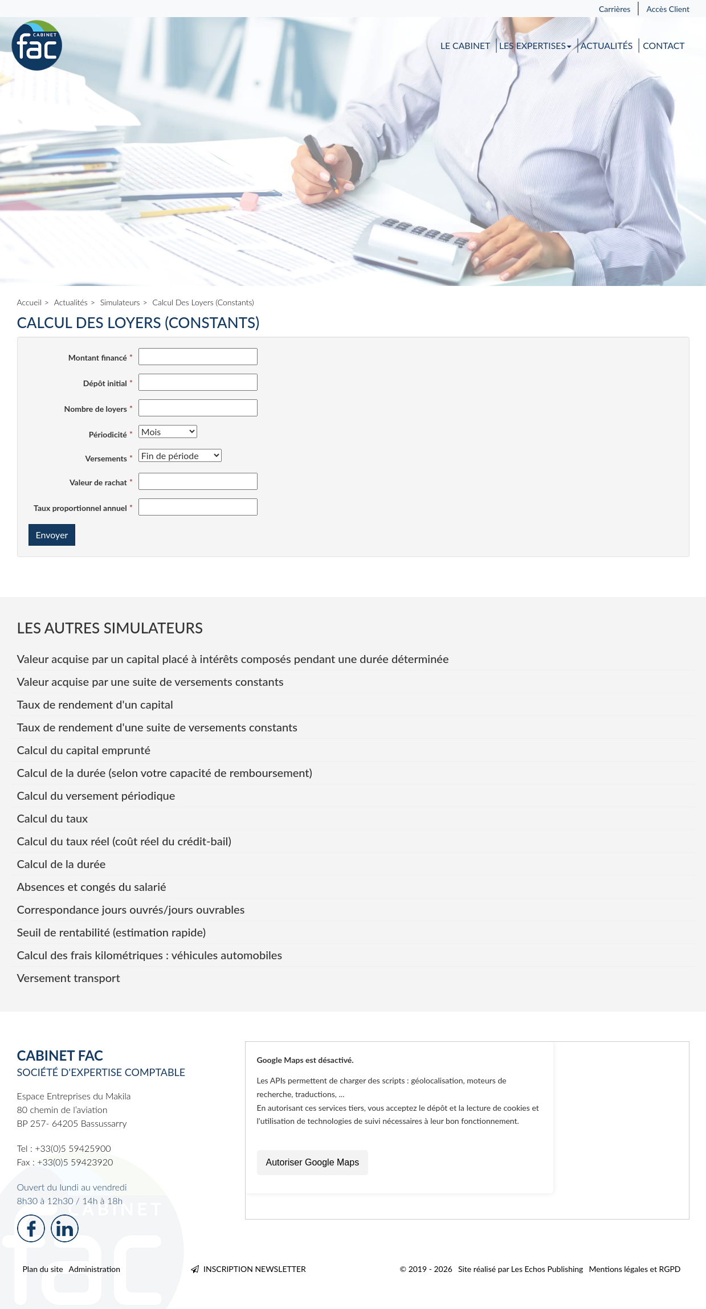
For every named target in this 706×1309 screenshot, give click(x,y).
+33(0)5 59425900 (73, 1148)
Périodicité (108, 434)
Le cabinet (465, 45)
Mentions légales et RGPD (634, 1269)
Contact (663, 45)
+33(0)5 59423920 (75, 1161)
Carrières (615, 9)
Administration (95, 1269)
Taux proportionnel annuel (80, 508)
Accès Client (667, 9)
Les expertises (535, 45)
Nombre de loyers (95, 409)
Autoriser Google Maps (313, 1162)
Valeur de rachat (98, 482)
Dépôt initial (105, 383)
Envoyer (52, 534)
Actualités (607, 45)
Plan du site (43, 1269)
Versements (106, 458)
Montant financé (97, 357)
